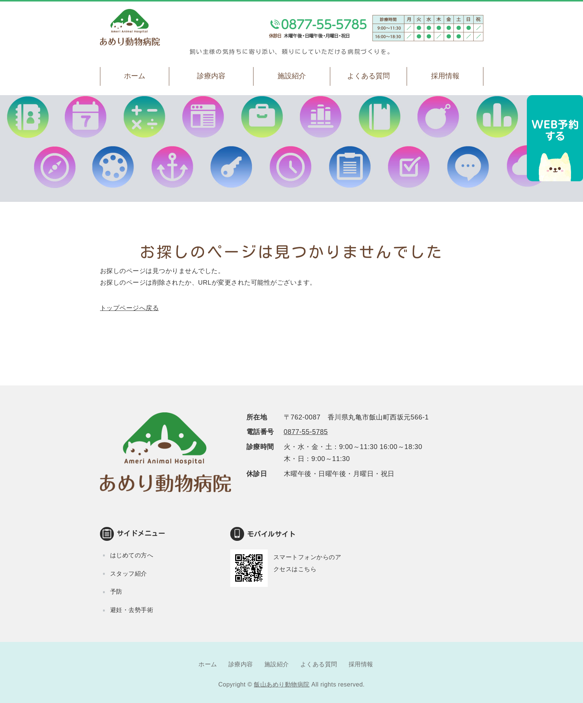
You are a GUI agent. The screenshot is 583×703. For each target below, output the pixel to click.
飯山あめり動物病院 (282, 684)
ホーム (134, 76)
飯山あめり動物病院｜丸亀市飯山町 (130, 27)
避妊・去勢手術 (132, 610)
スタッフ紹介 (128, 573)
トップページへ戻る (129, 308)
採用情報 (445, 76)
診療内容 (211, 76)
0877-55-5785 (306, 432)
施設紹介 (291, 76)
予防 (116, 591)
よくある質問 (368, 76)
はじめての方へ (132, 555)
